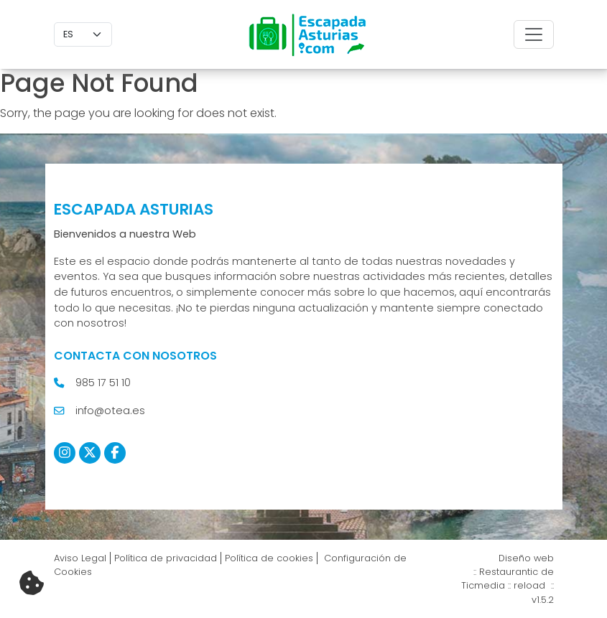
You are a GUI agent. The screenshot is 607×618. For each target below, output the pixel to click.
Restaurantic (508, 572)
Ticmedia (483, 585)
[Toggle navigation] (534, 34)
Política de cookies (269, 558)
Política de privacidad (165, 558)
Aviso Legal (80, 558)
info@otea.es (110, 410)
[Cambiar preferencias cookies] (31, 583)
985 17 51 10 (103, 382)
